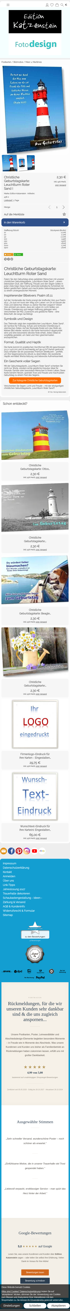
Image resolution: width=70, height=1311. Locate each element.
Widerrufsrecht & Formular (19, 910)
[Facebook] (11, 851)
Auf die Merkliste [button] (14, 214)
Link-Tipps (9, 884)
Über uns (8, 880)
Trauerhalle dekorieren (16, 893)
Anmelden (47, 4)
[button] (8, 5)
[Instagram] (26, 851)
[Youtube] (34, 851)
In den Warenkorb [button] (14, 222)
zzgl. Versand (41, 477)
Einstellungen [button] (11, 1305)
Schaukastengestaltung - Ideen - (22, 897)
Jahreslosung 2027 (14, 889)
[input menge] (57, 207)
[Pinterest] (19, 851)
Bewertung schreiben (35, 1281)
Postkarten (6, 62)
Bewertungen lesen (35, 1272)
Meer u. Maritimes (33, 62)
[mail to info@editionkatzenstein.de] (3, 851)
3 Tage (11, 200)
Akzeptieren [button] (58, 1305)
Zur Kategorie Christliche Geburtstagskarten (35, 380)
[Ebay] (42, 851)
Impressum (9, 863)
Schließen (35, 1305)
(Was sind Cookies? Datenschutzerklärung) (21, 1291)
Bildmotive (18, 62)
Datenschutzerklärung (16, 867)
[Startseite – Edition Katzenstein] (35, 8)
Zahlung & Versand (14, 902)
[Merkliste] (52, 5)
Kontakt (7, 872)
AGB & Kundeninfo (14, 906)
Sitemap (8, 915)
